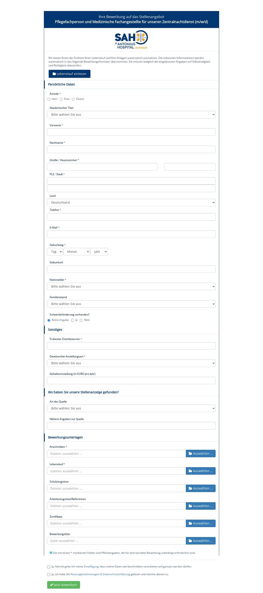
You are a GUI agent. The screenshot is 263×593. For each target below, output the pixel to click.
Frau (65, 99)
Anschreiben (57, 447)
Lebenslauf (56, 464)
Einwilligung (91, 566)
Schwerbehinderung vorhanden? (69, 314)
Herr (52, 99)
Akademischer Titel (61, 108)
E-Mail (53, 227)
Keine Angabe (58, 320)
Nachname (56, 143)
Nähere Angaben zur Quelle (67, 419)
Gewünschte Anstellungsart (66, 356)
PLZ (52, 174)
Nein (85, 320)
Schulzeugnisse (59, 481)
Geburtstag (56, 245)
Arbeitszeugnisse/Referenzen (68, 499)
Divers (78, 99)
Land (53, 196)
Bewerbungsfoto (60, 534)
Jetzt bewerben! (63, 585)
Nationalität (57, 280)
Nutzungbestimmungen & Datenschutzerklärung (100, 574)
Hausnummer (68, 160)
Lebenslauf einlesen (69, 74)
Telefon (54, 210)
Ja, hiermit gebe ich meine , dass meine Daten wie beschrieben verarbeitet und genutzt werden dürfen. (119, 566)
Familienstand (58, 297)
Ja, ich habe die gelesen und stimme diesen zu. (108, 574)
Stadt (59, 174)
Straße (54, 160)
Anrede (54, 94)
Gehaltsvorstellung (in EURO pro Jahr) (72, 374)
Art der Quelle (58, 401)
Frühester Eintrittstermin (65, 339)
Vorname (55, 125)
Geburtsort (56, 262)
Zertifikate (56, 517)
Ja (74, 320)
